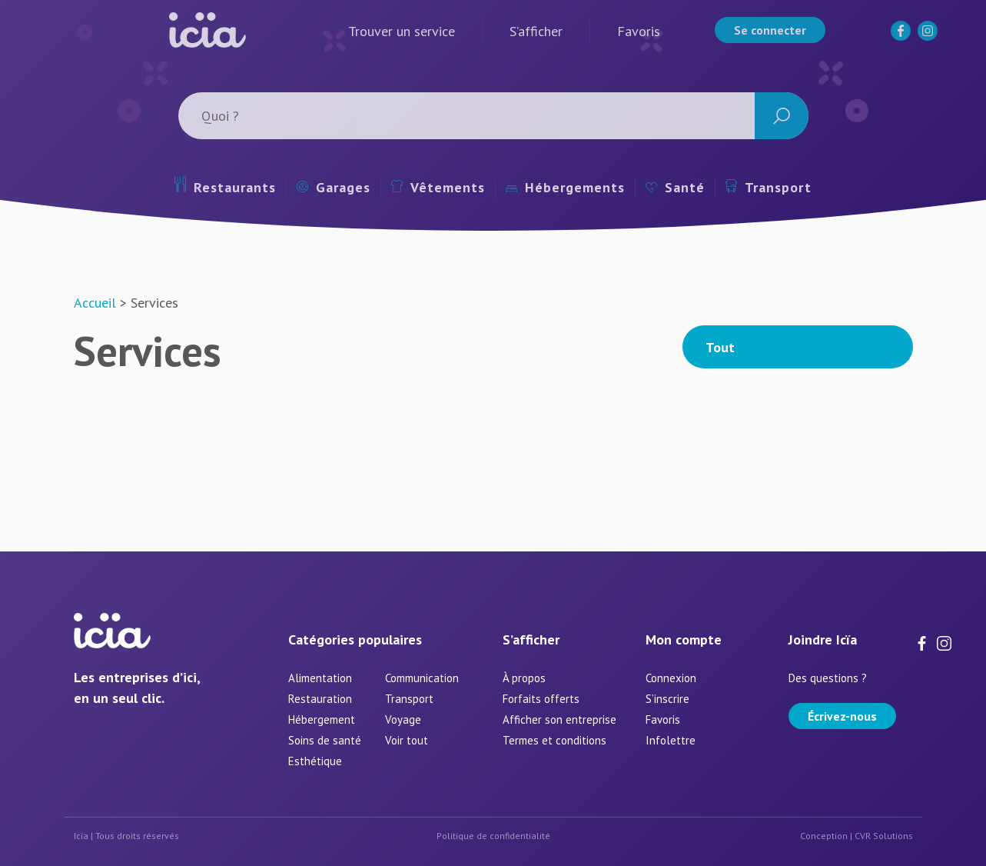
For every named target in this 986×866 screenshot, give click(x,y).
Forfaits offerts (541, 698)
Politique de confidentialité (493, 835)
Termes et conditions (554, 740)
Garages (333, 187)
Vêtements (438, 187)
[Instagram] (929, 37)
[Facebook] (902, 37)
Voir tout (406, 740)
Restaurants (225, 186)
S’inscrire (667, 698)
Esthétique (315, 761)
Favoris (638, 31)
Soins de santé (324, 740)
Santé (675, 187)
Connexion (671, 678)
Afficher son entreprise (559, 719)
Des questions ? (827, 678)
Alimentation (320, 678)
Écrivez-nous (842, 716)
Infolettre (671, 740)
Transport (768, 187)
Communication (422, 678)
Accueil (95, 302)
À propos (524, 678)
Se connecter (770, 30)
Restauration (320, 698)
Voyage (403, 719)
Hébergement (321, 719)
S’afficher (536, 31)
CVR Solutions (884, 835)
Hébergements (565, 187)
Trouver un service (401, 31)
